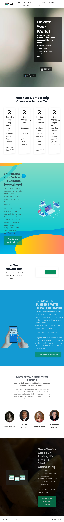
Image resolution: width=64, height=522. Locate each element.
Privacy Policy (56, 519)
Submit (50, 272)
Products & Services (27, 4)
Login (59, 4)
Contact (52, 3)
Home (19, 3)
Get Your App (42, 4)
